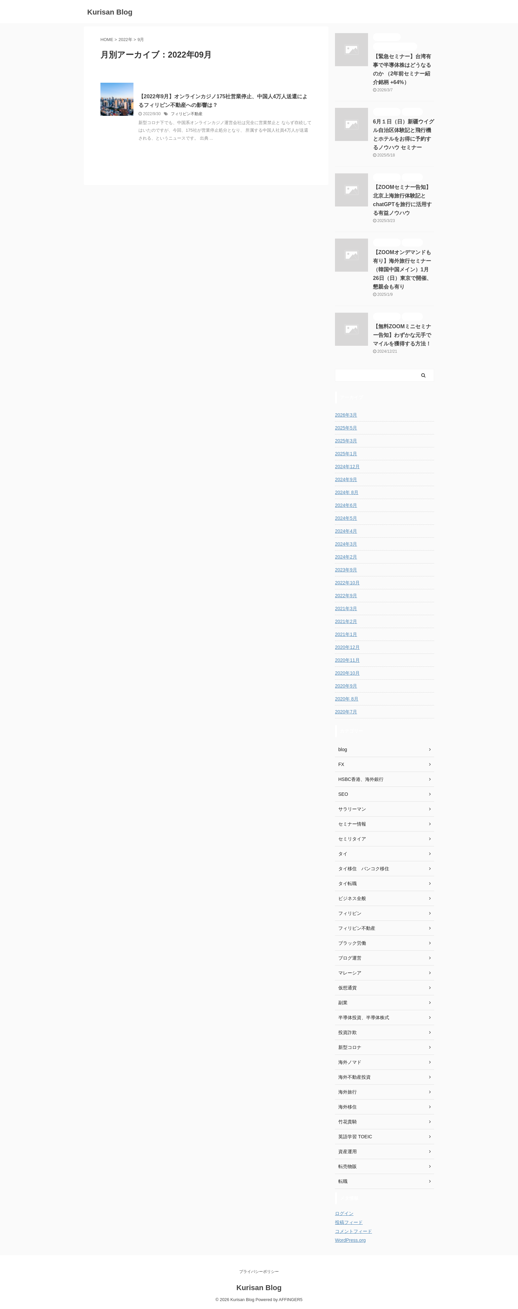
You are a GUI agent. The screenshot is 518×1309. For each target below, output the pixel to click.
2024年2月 (346, 557)
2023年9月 (346, 569)
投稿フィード (349, 1222)
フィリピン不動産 (187, 114)
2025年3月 (346, 440)
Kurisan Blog (109, 12)
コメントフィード (353, 1231)
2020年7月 (346, 711)
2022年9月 (346, 595)
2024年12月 (347, 466)
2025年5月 (346, 427)
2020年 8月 (346, 698)
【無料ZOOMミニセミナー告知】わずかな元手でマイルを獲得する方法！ (402, 335)
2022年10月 (347, 582)
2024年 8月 (346, 492)
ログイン (344, 1213)
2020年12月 (347, 647)
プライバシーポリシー (259, 1271)
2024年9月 (346, 479)
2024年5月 (346, 518)
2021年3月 (346, 608)
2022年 (125, 39)
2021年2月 (346, 621)
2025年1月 (346, 453)
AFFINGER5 (291, 1299)
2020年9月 (346, 686)
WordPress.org (350, 1240)
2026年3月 (346, 415)
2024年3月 (346, 544)
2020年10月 (347, 673)
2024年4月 (346, 531)
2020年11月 (347, 660)
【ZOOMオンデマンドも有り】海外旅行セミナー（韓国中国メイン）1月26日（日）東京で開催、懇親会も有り (402, 269)
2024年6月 (346, 505)
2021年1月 (346, 634)
